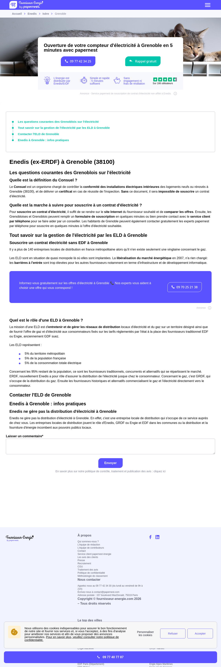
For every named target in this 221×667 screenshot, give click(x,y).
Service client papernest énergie (94, 554)
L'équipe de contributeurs (91, 547)
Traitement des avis (88, 569)
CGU (80, 566)
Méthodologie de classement (93, 576)
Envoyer (110, 461)
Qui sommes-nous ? (88, 541)
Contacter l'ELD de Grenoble (36, 132)
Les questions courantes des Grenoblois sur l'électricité (54, 121)
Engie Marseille (86, 648)
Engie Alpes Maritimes (161, 664)
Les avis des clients (88, 557)
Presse (81, 560)
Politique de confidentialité (91, 572)
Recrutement (84, 563)
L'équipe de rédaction (89, 544)
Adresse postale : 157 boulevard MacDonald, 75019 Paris (108, 595)
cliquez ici (159, 469)
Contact (82, 551)
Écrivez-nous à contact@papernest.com (98, 592)
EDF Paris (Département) (91, 664)
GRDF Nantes (156, 648)
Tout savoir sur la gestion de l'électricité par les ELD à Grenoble (59, 127)
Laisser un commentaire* (110, 442)
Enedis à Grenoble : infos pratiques (41, 138)
